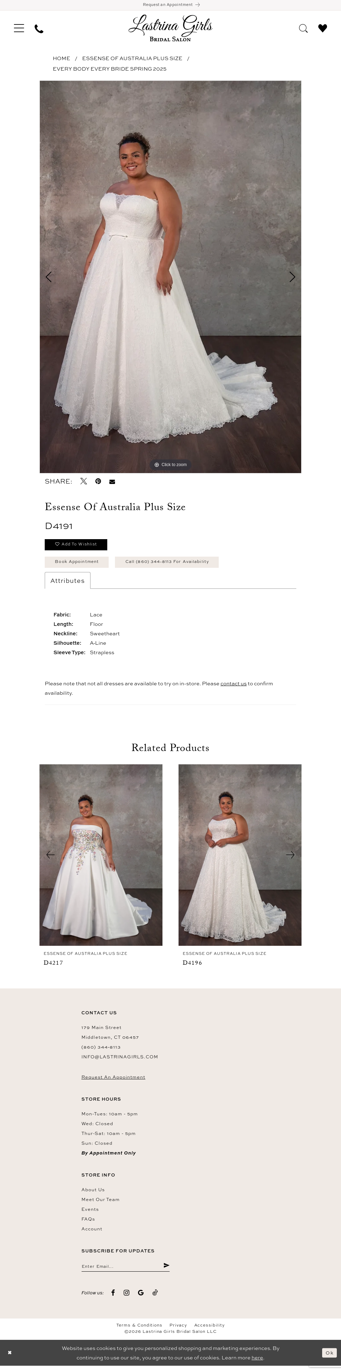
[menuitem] (19, 29)
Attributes (67, 585)
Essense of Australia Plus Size (132, 59)
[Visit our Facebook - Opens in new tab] (113, 1298)
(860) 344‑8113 (101, 1052)
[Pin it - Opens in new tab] (98, 482)
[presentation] (100, 860)
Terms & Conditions (139, 1331)
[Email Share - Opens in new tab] (112, 482)
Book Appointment (80, 566)
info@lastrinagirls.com (119, 1061)
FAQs (88, 1224)
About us (93, 1194)
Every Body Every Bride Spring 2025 (110, 70)
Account (91, 1233)
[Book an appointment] (170, 6)
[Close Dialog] (10, 1359)
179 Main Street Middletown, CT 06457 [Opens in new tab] (110, 1037)
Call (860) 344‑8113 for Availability (181, 566)
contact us (233, 688)
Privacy (178, 1331)
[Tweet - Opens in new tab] (83, 482)
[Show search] (303, 29)
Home (61, 59)
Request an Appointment (113, 1082)
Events (90, 1214)
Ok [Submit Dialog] (329, 1359)
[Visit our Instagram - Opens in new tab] (126, 1298)
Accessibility (209, 1331)
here (257, 1363)
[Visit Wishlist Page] (322, 29)
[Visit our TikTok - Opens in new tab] (155, 1298)
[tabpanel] (170, 278)
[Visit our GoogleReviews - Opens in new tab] (141, 1298)
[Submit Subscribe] (166, 1271)
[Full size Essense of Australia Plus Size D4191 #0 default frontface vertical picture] (170, 278)
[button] (19, 29)
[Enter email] (125, 1271)
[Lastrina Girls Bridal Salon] (170, 29)
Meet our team (100, 1204)
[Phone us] (39, 29)
